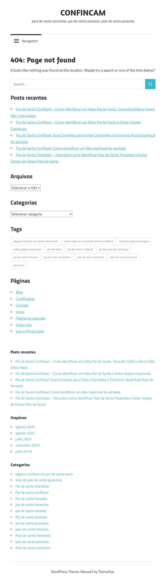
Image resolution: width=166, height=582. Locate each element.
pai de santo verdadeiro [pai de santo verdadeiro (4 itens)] (57, 257)
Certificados (25, 299)
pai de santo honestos (32, 504)
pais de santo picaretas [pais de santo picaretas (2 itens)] (123, 257)
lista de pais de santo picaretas (39, 480)
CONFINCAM (83, 12)
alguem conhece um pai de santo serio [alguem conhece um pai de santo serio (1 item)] (35, 241)
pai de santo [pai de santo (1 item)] (54, 249)
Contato (22, 305)
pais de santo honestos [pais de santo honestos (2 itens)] (90, 257)
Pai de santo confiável (32, 492)
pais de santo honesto (32, 529)
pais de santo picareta (32, 541)
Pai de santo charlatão (32, 486)
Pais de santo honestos (33, 535)
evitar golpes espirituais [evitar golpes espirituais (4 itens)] (27, 249)
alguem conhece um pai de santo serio (44, 474)
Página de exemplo (30, 318)
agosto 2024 (25, 433)
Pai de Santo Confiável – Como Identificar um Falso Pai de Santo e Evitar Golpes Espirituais (83, 373)
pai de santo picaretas (32, 523)
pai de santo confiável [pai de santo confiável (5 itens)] (80, 249)
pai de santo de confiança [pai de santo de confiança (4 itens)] (113, 249)
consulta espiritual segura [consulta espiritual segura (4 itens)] (134, 241)
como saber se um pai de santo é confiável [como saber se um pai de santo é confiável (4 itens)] (88, 241)
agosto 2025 (25, 427)
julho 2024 (24, 439)
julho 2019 (24, 451)
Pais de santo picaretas (33, 548)
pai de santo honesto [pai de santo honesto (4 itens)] (25, 257)
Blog (19, 292)
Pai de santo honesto (31, 498)
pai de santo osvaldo (31, 511)
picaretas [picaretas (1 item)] (18, 265)
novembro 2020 (28, 445)
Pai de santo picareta (31, 517)
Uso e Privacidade (30, 331)
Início (20, 312)
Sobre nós (24, 325)
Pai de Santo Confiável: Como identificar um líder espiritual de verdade (71, 148)
